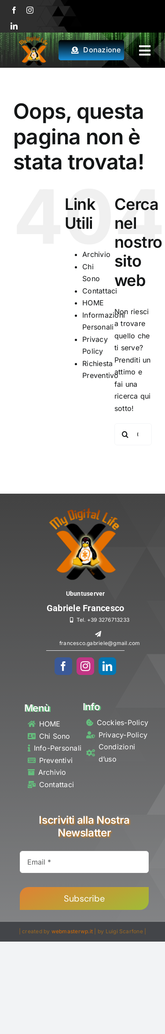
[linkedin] (14, 25)
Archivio (96, 254)
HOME (93, 302)
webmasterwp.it (72, 931)
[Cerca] (125, 434)
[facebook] (14, 10)
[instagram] (29, 10)
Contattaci (99, 290)
